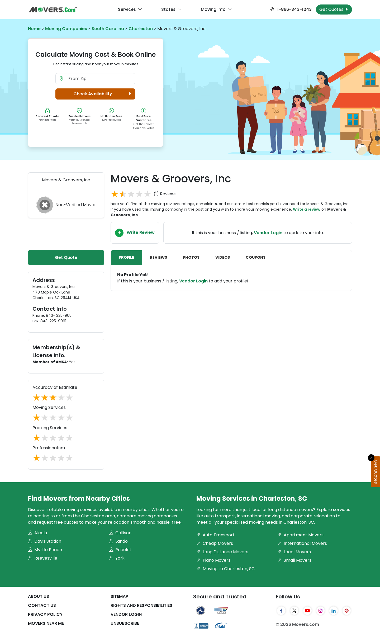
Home (34, 29)
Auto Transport (215, 535)
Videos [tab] (222, 257)
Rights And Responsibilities (141, 605)
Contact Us (42, 605)
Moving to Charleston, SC (225, 569)
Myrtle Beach (45, 550)
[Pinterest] (346, 610)
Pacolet (120, 550)
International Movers (302, 543)
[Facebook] (281, 610)
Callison (120, 533)
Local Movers (294, 552)
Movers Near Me (46, 623)
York (117, 558)
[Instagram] (320, 610)
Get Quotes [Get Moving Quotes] (334, 9)
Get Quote (66, 257)
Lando (118, 541)
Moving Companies (66, 29)
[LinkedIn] (333, 610)
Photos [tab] (191, 257)
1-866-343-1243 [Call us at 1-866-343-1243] (291, 9)
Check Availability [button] (103, 94)
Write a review (306, 209)
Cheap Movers (214, 543)
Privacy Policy (45, 614)
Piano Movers (213, 560)
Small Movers (294, 560)
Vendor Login (268, 233)
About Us (38, 596)
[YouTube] (307, 610)
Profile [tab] (126, 257)
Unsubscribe (125, 623)
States (171, 9)
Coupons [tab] (255, 257)
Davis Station (44, 541)
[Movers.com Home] (53, 9)
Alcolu (37, 533)
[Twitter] (294, 610)
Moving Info (216, 9)
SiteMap (119, 596)
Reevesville (42, 558)
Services (130, 9)
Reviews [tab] (158, 257)
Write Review (135, 233)
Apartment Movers (300, 535)
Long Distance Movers (222, 552)
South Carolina (108, 29)
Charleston (141, 29)
